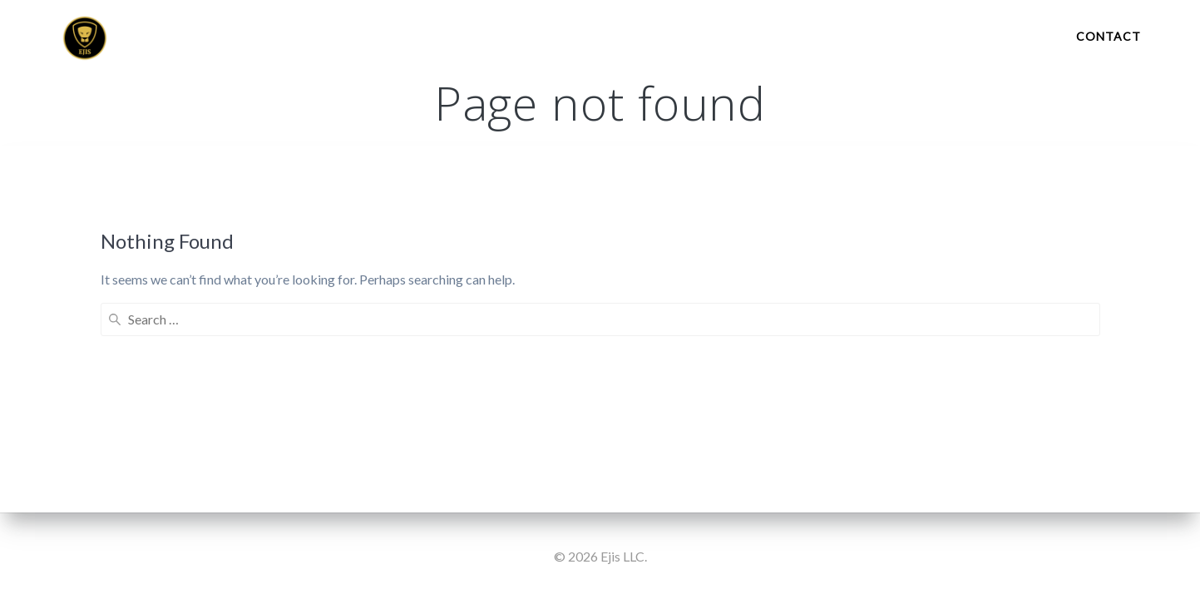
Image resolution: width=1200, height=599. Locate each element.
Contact (1108, 36)
